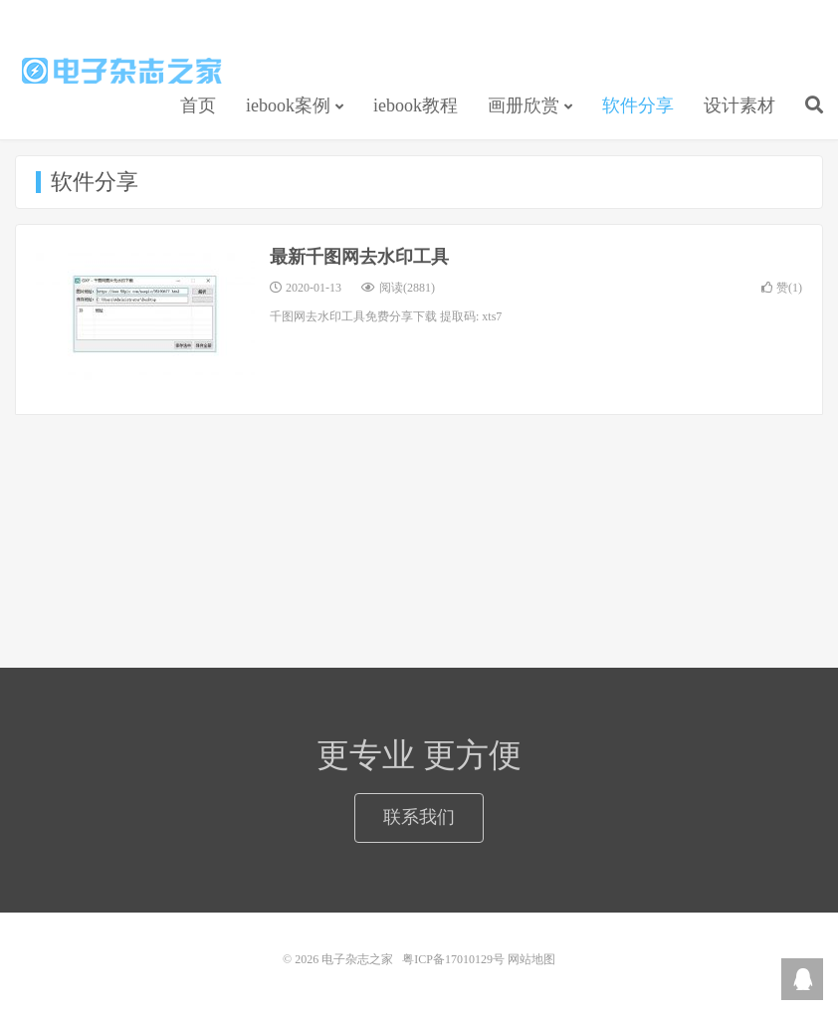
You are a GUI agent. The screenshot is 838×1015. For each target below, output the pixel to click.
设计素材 (739, 105)
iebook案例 (288, 105)
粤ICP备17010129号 (453, 959)
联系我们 (419, 817)
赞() (781, 288)
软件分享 (638, 105)
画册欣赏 (523, 105)
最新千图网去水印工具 (359, 257)
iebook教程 (415, 105)
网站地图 (531, 959)
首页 (198, 105)
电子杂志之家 (122, 71)
